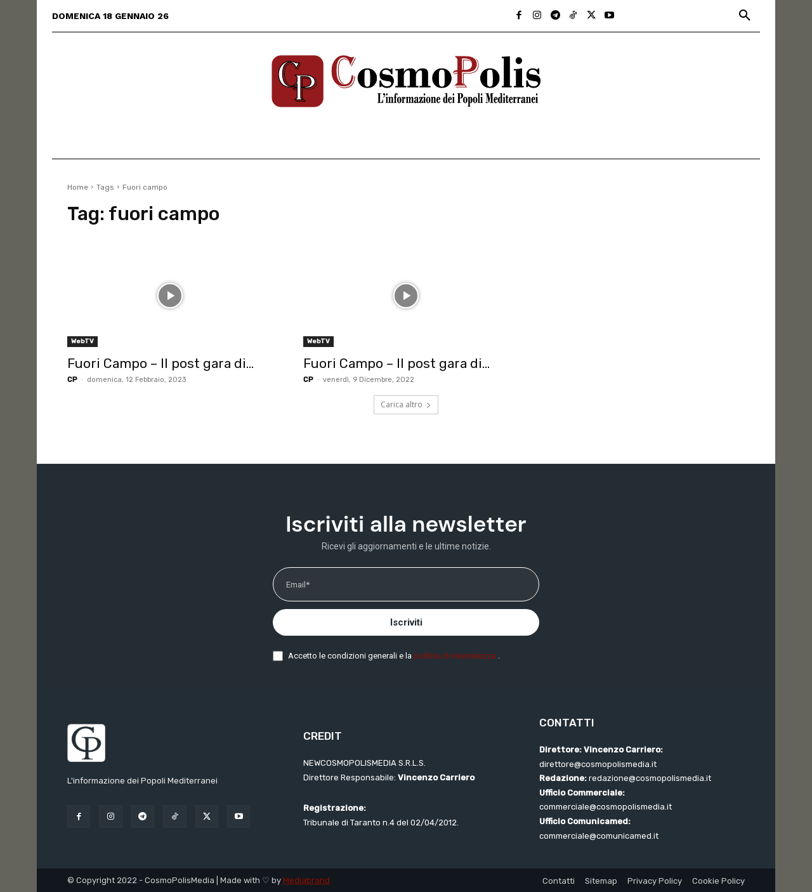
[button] (745, 16)
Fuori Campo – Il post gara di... (160, 363)
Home (77, 187)
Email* (298, 584)
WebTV (82, 341)
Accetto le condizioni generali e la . (394, 655)
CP (72, 380)
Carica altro (406, 404)
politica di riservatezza (456, 655)
